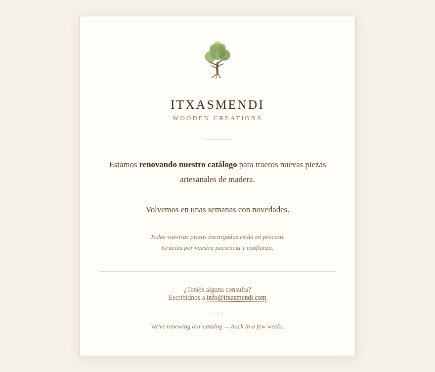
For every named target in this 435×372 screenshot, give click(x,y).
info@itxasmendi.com (236, 297)
